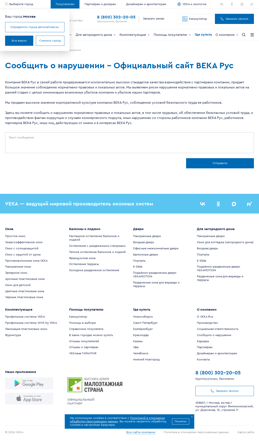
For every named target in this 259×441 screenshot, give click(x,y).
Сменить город (50, 40)
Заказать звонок (234, 19)
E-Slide (137, 266)
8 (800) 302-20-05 (116, 17)
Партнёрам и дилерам (100, 4)
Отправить (220, 163)
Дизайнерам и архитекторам (146, 4)
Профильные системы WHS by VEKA (31, 322)
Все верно (19, 40)
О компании (227, 34)
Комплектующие (135, 34)
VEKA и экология (194, 4)
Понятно (181, 421)
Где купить (203, 34)
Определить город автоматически (34, 27)
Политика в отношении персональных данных (196, 432)
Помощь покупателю (172, 34)
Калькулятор (194, 18)
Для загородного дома (96, 34)
